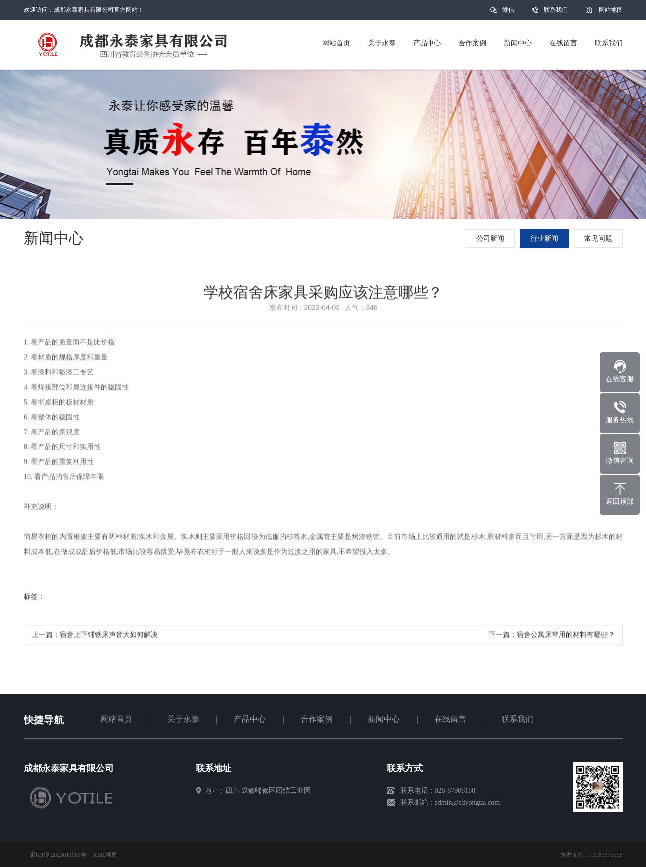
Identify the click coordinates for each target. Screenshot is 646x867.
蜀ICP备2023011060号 (58, 854)
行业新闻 (545, 238)
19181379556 (606, 854)
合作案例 (317, 719)
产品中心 (250, 719)
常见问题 (599, 238)
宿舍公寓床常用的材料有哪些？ (566, 637)
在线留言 (450, 719)
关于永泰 (183, 719)
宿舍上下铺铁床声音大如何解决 (109, 637)
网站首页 (116, 719)
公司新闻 (491, 238)
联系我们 (556, 9)
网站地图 (611, 9)
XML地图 (105, 854)
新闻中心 (384, 719)
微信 (508, 13)
